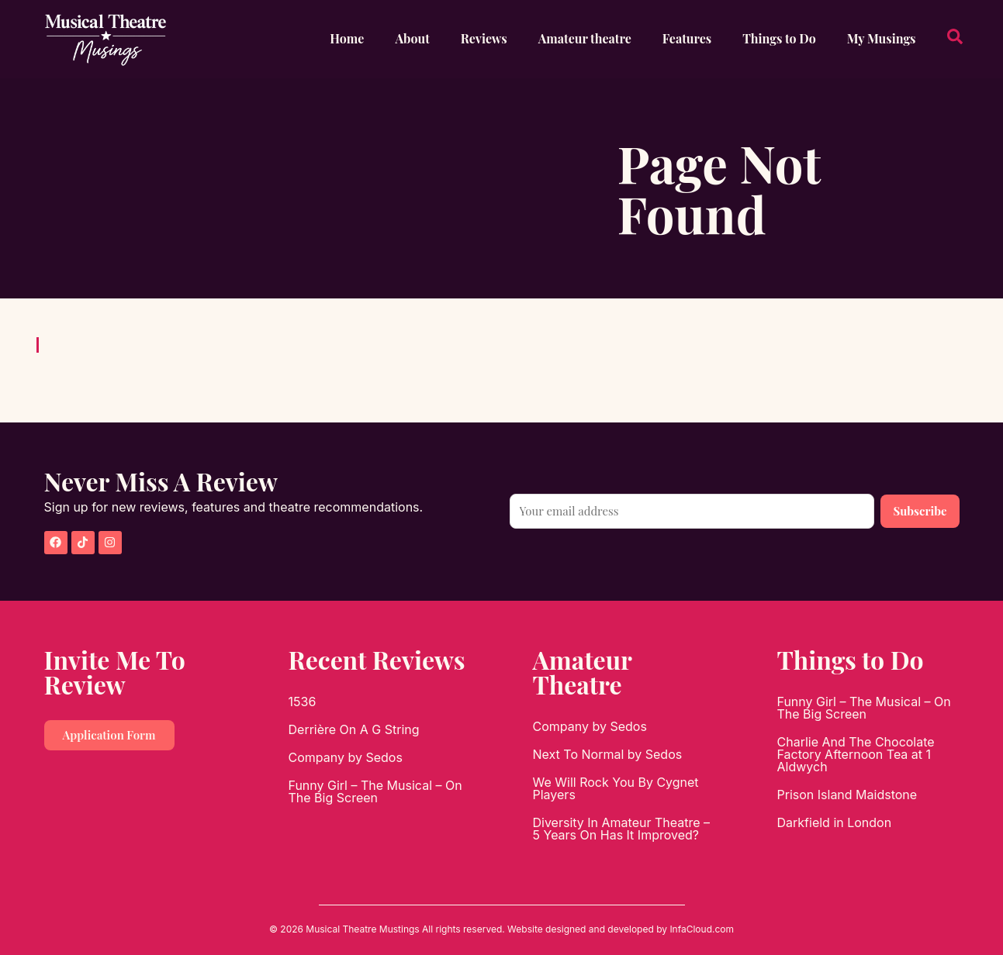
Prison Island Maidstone (847, 794)
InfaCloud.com (701, 929)
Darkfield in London (834, 822)
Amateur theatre (584, 38)
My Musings (881, 38)
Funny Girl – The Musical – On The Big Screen (375, 791)
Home (347, 38)
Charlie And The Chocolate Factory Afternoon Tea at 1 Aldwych (856, 754)
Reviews (484, 38)
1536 (302, 701)
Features (686, 38)
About (412, 38)
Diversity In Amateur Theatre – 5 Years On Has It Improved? (622, 829)
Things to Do (779, 38)
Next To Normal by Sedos (608, 754)
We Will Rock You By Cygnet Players (616, 788)
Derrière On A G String (354, 729)
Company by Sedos (346, 757)
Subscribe (919, 511)
